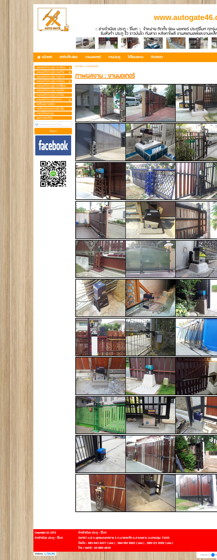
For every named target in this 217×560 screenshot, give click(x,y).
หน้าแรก (79, 66)
